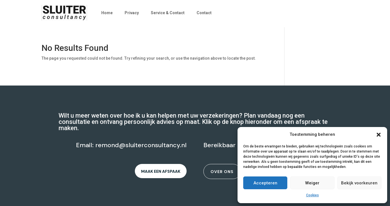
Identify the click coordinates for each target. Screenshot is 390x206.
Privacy (132, 13)
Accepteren (265, 183)
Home (107, 13)
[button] (378, 135)
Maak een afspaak (160, 171)
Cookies (312, 195)
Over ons (222, 171)
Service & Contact (168, 13)
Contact (204, 13)
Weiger (312, 183)
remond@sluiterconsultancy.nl (141, 145)
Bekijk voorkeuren (359, 183)
